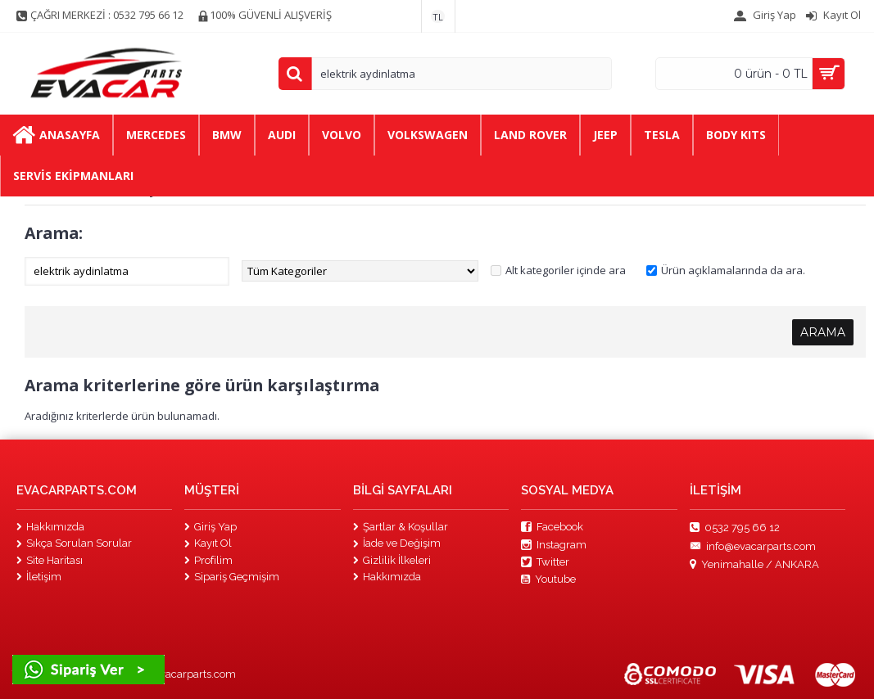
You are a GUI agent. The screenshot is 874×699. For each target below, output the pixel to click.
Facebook (552, 527)
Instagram (553, 545)
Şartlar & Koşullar (400, 527)
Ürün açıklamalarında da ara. (733, 270)
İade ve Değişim (397, 543)
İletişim (38, 576)
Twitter (545, 562)
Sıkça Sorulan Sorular (74, 543)
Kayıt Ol (208, 543)
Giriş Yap (210, 527)
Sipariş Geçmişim (231, 576)
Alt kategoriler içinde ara (565, 270)
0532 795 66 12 (735, 527)
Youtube (548, 579)
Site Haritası (49, 560)
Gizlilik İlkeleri (392, 560)
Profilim (208, 560)
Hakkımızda (50, 527)
